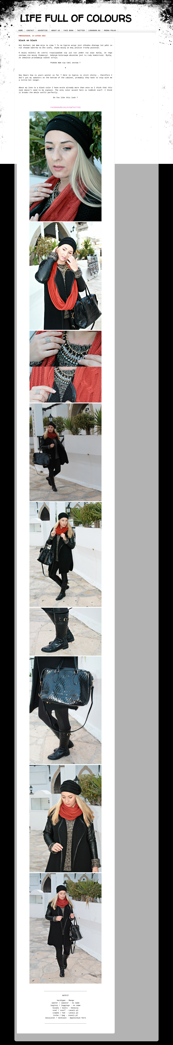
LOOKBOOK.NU (94, 31)
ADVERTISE (43, 31)
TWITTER (81, 31)
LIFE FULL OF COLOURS (76, 18)
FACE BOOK (68, 31)
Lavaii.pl (73, 1010)
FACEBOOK (55, 107)
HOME (21, 31)
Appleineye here (78, 1018)
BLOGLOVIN (66, 107)
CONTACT (30, 31)
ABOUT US (55, 31)
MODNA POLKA (110, 31)
